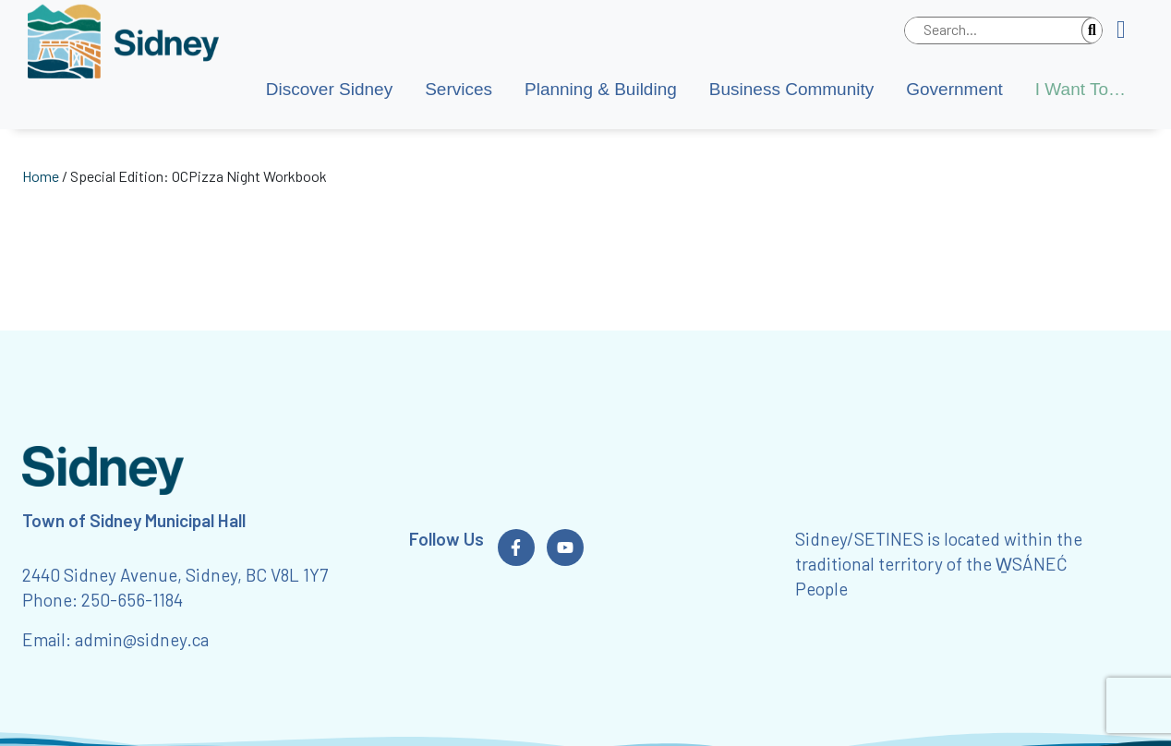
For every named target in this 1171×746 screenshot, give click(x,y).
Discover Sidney (329, 89)
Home (40, 176)
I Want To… (1080, 89)
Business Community (791, 89)
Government (954, 89)
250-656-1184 (132, 599)
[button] (1128, 30)
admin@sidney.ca (142, 639)
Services (458, 89)
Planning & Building (601, 89)
